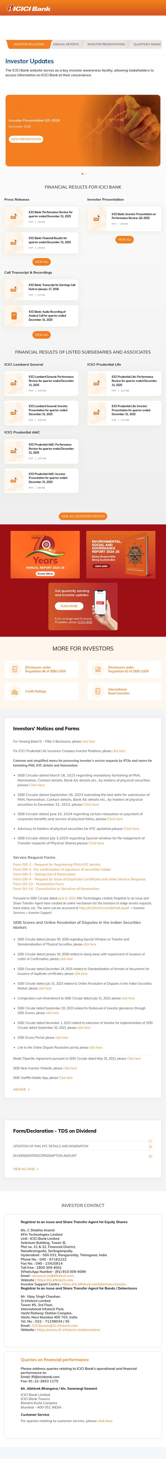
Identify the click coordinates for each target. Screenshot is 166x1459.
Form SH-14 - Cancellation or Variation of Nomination (56, 888)
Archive (19, 1089)
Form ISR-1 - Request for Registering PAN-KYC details (57, 864)
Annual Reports (66, 44)
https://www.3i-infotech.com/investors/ (68, 1329)
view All (41, 262)
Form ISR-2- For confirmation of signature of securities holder (62, 869)
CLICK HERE (85, 622)
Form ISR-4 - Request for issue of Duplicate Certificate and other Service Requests (79, 879)
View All (124, 239)
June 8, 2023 (66, 898)
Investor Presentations (106, 44)
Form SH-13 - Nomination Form (38, 884)
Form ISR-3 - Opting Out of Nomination (44, 874)
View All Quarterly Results (83, 516)
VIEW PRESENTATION (26, 139)
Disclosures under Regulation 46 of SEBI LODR (45, 669)
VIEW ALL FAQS (24, 1169)
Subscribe (69, 606)
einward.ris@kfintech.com (53, 1275)
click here (88, 741)
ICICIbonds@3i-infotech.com (55, 1325)
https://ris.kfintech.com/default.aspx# (104, 908)
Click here (37, 785)
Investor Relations (29, 44)
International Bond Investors (119, 691)
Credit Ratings (35, 691)
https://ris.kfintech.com (55, 1280)
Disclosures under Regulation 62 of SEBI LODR (128, 669)
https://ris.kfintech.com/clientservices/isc (94, 1284)
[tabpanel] (83, 131)
